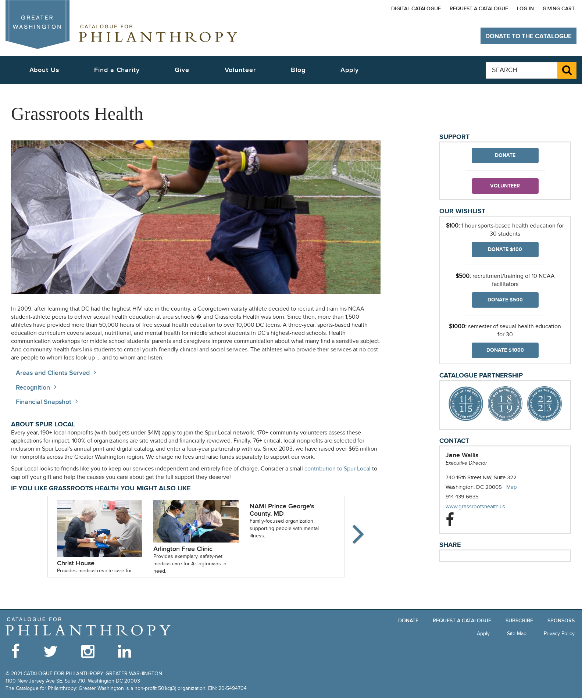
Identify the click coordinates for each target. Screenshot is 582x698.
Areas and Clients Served (53, 373)
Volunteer (505, 186)
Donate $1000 (505, 350)
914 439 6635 (462, 496)
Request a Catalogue (479, 9)
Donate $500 (505, 300)
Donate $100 (505, 249)
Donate (505, 155)
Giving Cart (559, 9)
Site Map (516, 633)
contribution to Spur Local (337, 468)
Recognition (33, 387)
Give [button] (182, 70)
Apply (349, 70)
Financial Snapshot (43, 402)
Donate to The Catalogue (528, 36)
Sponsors (561, 621)
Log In (525, 9)
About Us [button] (44, 70)
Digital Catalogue (416, 9)
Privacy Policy (559, 633)
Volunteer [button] (240, 70)
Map (511, 487)
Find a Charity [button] (117, 70)
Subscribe (519, 621)
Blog (298, 70)
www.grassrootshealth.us (483, 507)
